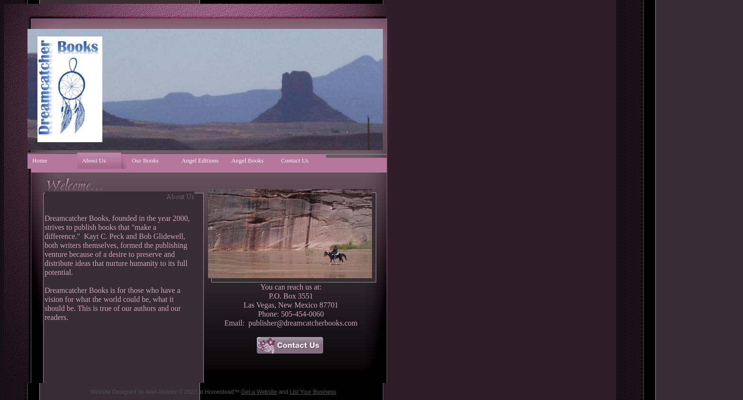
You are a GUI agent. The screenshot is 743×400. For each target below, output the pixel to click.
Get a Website (259, 392)
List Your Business (313, 392)
